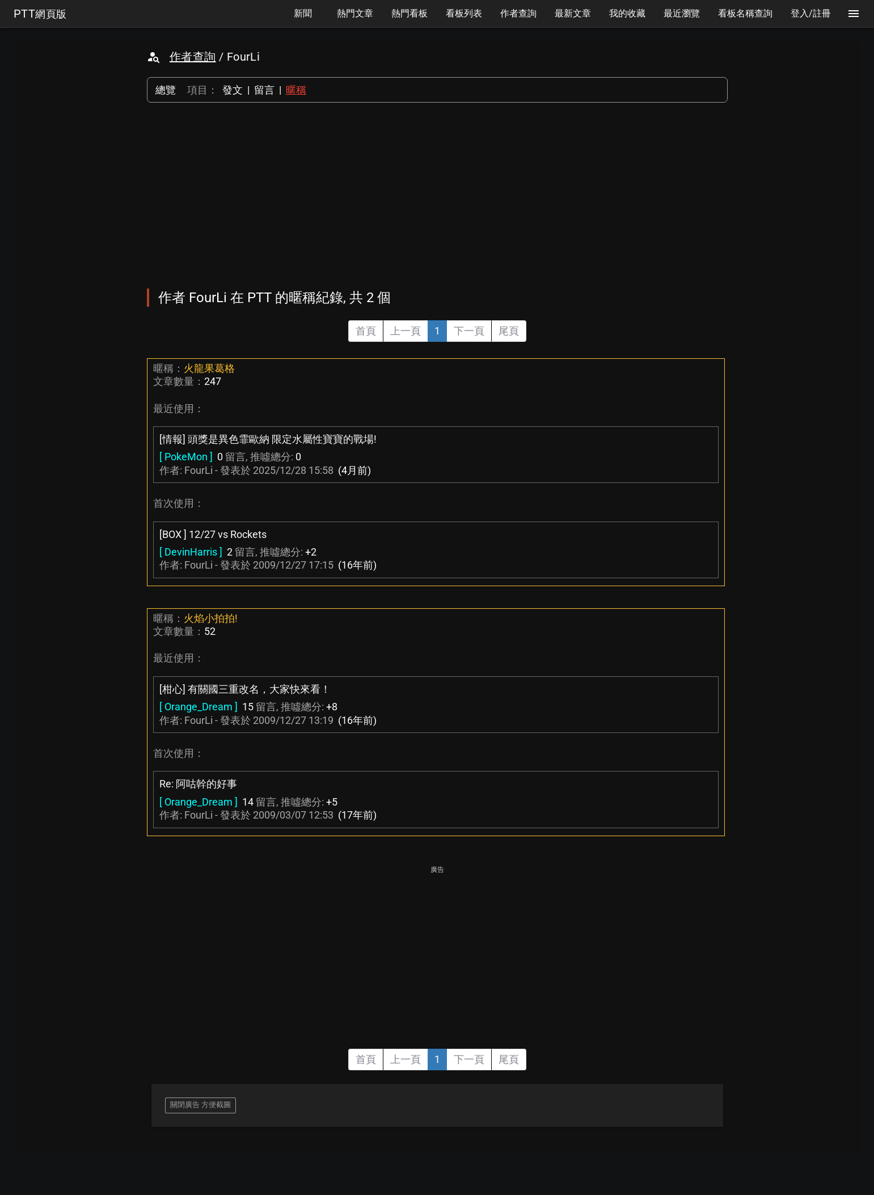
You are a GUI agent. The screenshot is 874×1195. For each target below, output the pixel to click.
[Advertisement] (437, 195)
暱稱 (296, 90)
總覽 (165, 90)
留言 (264, 90)
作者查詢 (193, 56)
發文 (232, 90)
